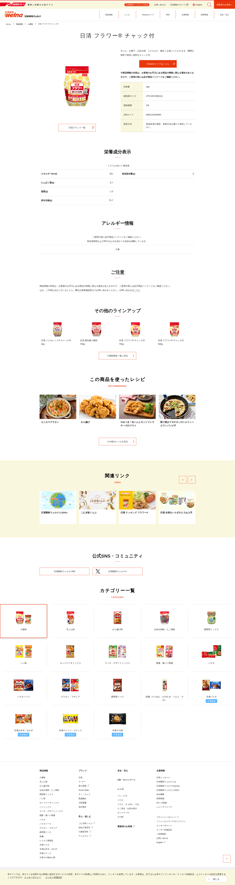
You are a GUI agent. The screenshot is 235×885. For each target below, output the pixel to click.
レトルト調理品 (46, 840)
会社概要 (160, 794)
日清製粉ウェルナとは (166, 782)
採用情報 (160, 798)
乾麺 (41, 836)
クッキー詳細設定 (164, 830)
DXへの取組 (161, 803)
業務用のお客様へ (224, 5)
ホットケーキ (123, 813)
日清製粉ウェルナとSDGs (167, 790)
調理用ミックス (46, 794)
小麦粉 (42, 777)
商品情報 (44, 770)
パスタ (42, 819)
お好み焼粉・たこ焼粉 (49, 790)
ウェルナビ (85, 836)
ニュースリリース (164, 807)
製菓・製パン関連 (47, 815)
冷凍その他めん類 (47, 857)
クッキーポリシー (164, 825)
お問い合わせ (160, 5)
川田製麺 (82, 803)
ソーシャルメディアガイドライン (171, 821)
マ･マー (82, 782)
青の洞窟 (84, 786)
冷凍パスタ (44, 845)
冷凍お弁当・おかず (48, 849)
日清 (80, 777)
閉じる (216, 879)
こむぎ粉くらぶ (87, 823)
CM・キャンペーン (126, 780)
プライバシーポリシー (167, 817)
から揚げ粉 (44, 786)
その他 (120, 817)
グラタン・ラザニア (48, 828)
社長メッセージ (163, 777)
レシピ (121, 789)
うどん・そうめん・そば (128, 804)
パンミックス (45, 807)
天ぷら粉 (43, 782)
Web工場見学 (86, 827)
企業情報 (160, 770)
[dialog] (117, 877)
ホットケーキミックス (49, 803)
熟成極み (82, 798)
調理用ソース (45, 832)
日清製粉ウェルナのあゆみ (168, 786)
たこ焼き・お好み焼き (127, 808)
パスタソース (45, 824)
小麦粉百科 (85, 832)
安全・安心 (123, 770)
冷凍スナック (45, 853)
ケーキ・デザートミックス (51, 811)
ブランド (83, 770)
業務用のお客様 (126, 826)
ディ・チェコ (84, 794)
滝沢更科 (82, 807)
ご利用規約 (161, 834)
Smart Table (84, 790)
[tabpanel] (77, 86)
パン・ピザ (122, 796)
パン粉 (42, 798)
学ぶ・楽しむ (85, 816)
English (161, 842)
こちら (137, 290)
